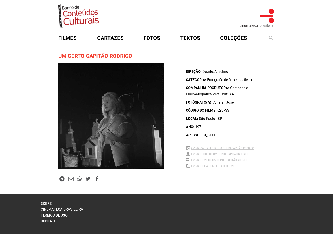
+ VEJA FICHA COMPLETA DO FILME (213, 166)
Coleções (233, 38)
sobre (46, 203)
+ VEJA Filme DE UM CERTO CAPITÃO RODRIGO (219, 160)
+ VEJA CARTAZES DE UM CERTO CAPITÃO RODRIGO (222, 148)
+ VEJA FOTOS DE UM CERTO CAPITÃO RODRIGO (220, 154)
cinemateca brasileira (62, 209)
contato (49, 221)
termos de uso (54, 215)
